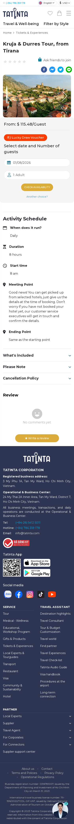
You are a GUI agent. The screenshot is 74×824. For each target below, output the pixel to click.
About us (28, 769)
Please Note (37, 367)
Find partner (48, 646)
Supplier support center (19, 751)
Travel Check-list (51, 660)
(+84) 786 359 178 (15, 3)
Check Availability (37, 187)
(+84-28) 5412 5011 (27, 522)
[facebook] (44, 69)
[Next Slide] (65, 96)
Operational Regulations (37, 777)
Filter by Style (56, 24)
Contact (46, 769)
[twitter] (60, 69)
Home (7, 32)
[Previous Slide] (9, 96)
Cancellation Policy (37, 378)
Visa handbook (50, 674)
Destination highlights (55, 613)
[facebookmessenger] (52, 69)
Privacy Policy (54, 773)
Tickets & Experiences (32, 32)
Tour (6, 613)
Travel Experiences (53, 653)
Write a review (37, 438)
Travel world (48, 639)
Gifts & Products (14, 639)
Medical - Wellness (15, 621)
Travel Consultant (52, 621)
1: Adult (19, 175)
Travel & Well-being (21, 24)
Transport (9, 664)
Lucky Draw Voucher (25, 138)
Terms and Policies (24, 773)
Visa (5, 678)
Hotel (7, 696)
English (45, 3)
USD (64, 3)
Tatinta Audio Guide (53, 667)
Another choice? (37, 196)
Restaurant (10, 671)
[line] (69, 69)
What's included (37, 355)
